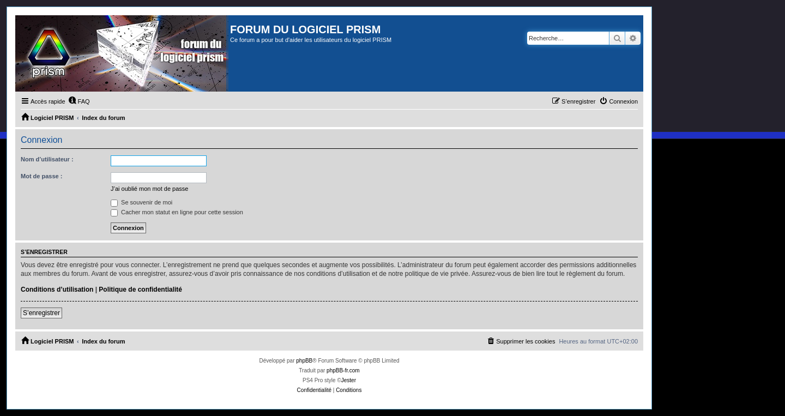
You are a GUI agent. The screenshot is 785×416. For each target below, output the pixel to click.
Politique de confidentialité (140, 289)
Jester (348, 380)
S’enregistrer (41, 313)
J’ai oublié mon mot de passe (149, 188)
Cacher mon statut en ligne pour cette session (177, 212)
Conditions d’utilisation (57, 289)
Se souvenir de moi (141, 202)
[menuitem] (79, 101)
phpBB (304, 361)
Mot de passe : (41, 176)
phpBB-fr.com (343, 370)
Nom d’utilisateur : (47, 159)
